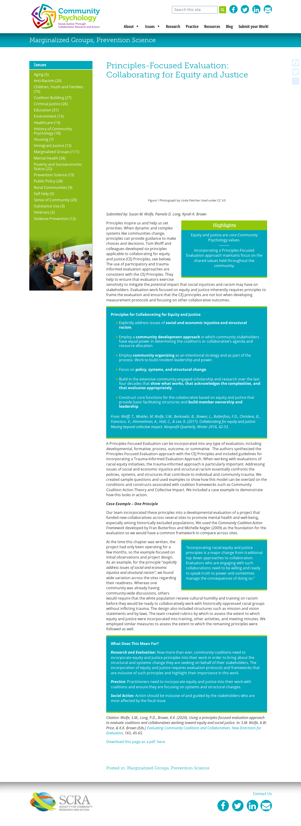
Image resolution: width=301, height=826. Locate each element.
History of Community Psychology (53, 131)
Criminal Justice (47, 103)
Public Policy (44, 181)
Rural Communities (50, 187)
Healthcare (43, 122)
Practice (192, 26)
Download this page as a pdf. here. (136, 741)
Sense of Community (52, 199)
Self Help (41, 193)
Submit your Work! (253, 26)
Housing (41, 139)
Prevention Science (126, 40)
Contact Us (262, 793)
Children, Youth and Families (58, 86)
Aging (38, 74)
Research (173, 26)
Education (42, 110)
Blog (229, 26)
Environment (45, 116)
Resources (212, 26)
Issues (150, 26)
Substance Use (47, 206)
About (129, 26)
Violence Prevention (51, 218)
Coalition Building (49, 97)
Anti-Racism (44, 80)
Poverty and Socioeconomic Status (58, 166)
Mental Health (46, 158)
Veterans (41, 212)
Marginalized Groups (61, 40)
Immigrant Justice (49, 145)
